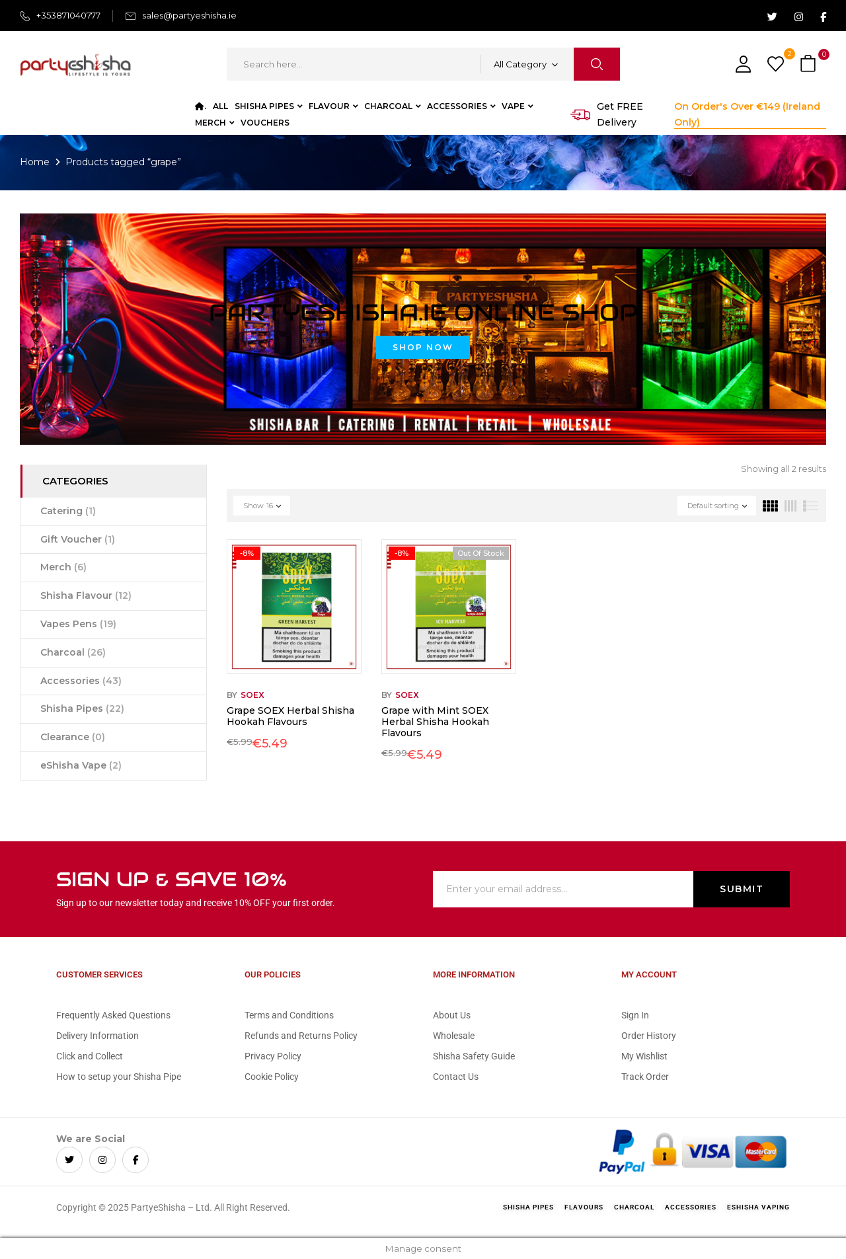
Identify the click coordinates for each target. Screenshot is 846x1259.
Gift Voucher (77, 539)
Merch (63, 567)
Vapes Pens (78, 624)
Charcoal (73, 652)
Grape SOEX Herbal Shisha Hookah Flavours (290, 716)
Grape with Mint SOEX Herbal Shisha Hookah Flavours (435, 722)
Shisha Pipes (82, 708)
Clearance (72, 737)
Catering (68, 511)
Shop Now (423, 347)
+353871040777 (68, 15)
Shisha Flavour (86, 595)
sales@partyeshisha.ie (189, 15)
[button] (810, 64)
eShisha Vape (81, 765)
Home (35, 162)
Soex (252, 695)
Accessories (81, 681)
